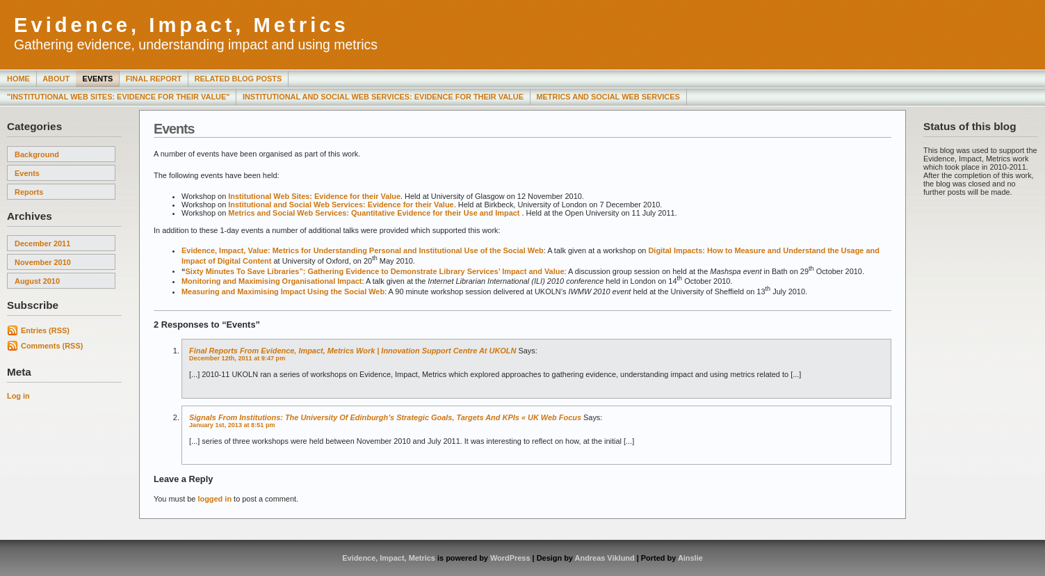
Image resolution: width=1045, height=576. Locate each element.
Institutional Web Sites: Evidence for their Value (314, 196)
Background (37, 154)
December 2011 (42, 243)
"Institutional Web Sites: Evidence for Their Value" (118, 97)
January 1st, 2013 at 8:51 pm (232, 425)
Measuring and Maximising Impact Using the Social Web (282, 291)
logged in (214, 499)
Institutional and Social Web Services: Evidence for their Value (340, 204)
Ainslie (690, 558)
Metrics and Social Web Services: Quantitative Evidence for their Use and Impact (374, 213)
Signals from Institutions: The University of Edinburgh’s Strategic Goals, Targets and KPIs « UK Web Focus (385, 417)
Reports (29, 192)
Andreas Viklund (605, 558)
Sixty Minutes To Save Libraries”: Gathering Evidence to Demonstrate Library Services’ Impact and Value (374, 270)
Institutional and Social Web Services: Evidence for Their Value (383, 97)
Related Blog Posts (238, 78)
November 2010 (43, 262)
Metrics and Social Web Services (607, 97)
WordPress (510, 558)
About (56, 78)
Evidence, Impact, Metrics (181, 25)
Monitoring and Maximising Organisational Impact (271, 281)
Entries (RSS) (45, 330)
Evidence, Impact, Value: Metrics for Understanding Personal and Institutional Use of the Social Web (362, 250)
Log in (18, 396)
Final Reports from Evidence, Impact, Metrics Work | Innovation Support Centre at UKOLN (352, 350)
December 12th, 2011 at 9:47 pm (237, 358)
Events (97, 78)
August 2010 (37, 281)
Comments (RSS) (52, 346)
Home (18, 78)
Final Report (154, 78)
